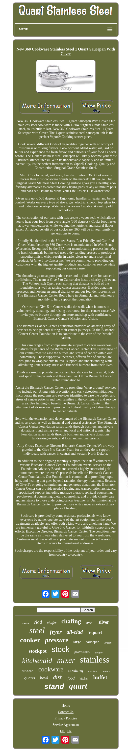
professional (82, 652)
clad (38, 622)
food (71, 678)
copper (99, 652)
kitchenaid (37, 661)
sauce (26, 623)
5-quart (95, 632)
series (106, 671)
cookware (50, 669)
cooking (75, 670)
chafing (71, 621)
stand (54, 686)
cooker (30, 640)
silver (104, 622)
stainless (94, 660)
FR (69, 731)
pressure (57, 640)
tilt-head (27, 671)
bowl (44, 678)
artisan (107, 642)
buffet (100, 677)
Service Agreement (65, 725)
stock (60, 649)
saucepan (93, 642)
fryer (56, 632)
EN (62, 731)
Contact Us (66, 712)
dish (58, 677)
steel (37, 630)
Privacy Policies (65, 718)
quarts (29, 678)
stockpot (38, 651)
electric (93, 671)
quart (78, 686)
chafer (51, 623)
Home (65, 705)
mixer (66, 660)
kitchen (83, 678)
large (77, 642)
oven (90, 622)
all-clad (75, 632)
